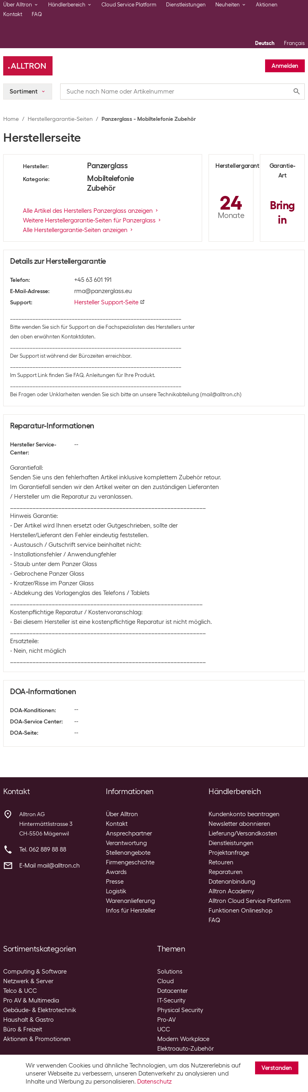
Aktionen (267, 5)
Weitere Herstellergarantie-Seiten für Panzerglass (92, 220)
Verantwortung (126, 843)
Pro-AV (166, 1019)
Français (294, 43)
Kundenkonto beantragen (244, 814)
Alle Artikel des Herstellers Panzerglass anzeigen (91, 210)
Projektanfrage (229, 852)
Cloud (165, 981)
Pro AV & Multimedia (31, 1000)
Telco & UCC (20, 990)
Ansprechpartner (129, 833)
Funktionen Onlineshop (240, 910)
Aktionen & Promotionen (37, 1039)
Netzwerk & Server (28, 981)
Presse (115, 881)
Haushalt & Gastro (28, 1019)
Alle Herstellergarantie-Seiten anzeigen (78, 230)
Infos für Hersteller (131, 910)
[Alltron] (28, 65)
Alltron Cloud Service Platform (250, 901)
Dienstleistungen (186, 5)
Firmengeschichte (130, 862)
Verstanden (276, 1068)
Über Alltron (122, 814)
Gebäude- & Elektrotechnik (39, 1010)
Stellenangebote (128, 852)
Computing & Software (35, 971)
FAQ (37, 14)
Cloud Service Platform (128, 5)
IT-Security (171, 1000)
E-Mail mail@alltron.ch (49, 865)
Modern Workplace (183, 1039)
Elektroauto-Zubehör (185, 1048)
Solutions (169, 971)
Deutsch (264, 43)
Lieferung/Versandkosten (243, 833)
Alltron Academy (231, 891)
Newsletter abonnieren (239, 823)
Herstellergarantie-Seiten (60, 119)
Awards (116, 872)
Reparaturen (226, 872)
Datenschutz (154, 1081)
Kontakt (12, 14)
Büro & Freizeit (22, 1029)
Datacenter (172, 990)
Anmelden (285, 65)
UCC (163, 1029)
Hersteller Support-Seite (109, 302)
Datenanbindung (232, 881)
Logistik (116, 891)
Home (11, 119)
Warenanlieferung (130, 901)
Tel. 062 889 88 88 (42, 849)
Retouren (221, 862)
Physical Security (180, 1010)
